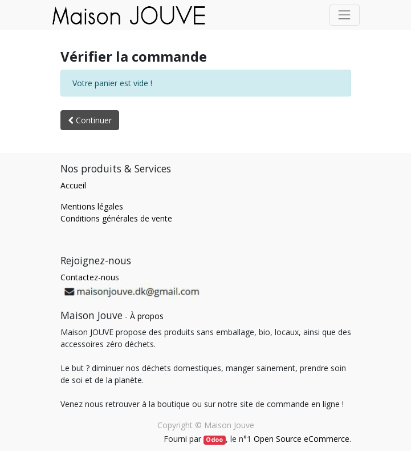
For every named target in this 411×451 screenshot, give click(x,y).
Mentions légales (91, 206)
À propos (147, 316)
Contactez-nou (87, 277)
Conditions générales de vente (116, 218)
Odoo (214, 440)
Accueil (73, 185)
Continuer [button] (90, 120)
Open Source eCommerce (301, 438)
